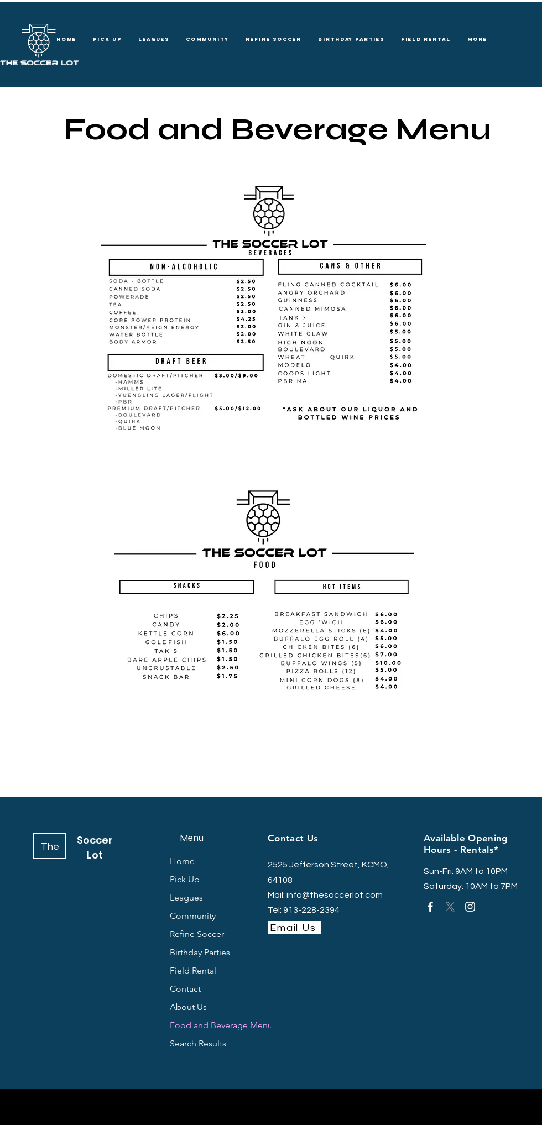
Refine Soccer (197, 934)
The (50, 846)
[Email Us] (294, 927)
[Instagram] (470, 906)
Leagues (186, 897)
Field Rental (193, 970)
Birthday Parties (200, 952)
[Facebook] (430, 906)
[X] (450, 906)
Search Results (198, 1043)
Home (182, 861)
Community (193, 916)
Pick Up (185, 879)
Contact (185, 988)
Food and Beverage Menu (203, 1025)
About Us (188, 1007)
